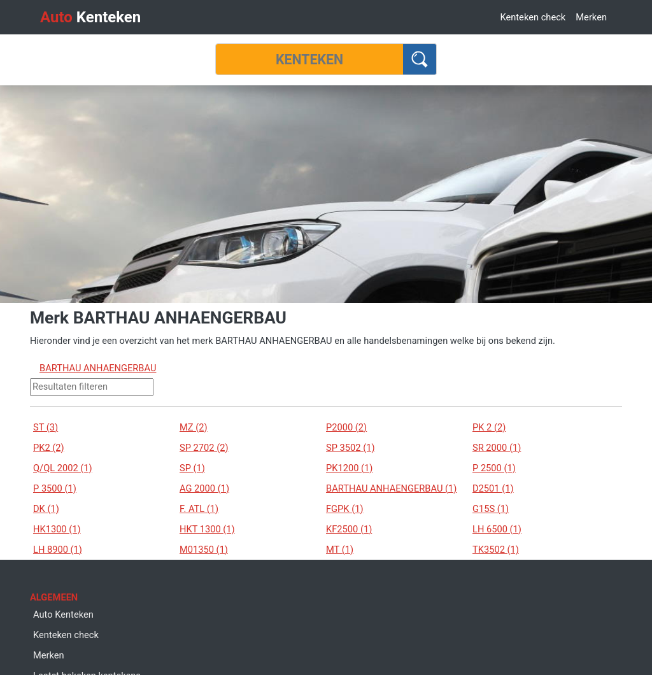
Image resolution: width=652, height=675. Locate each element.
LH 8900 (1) (57, 549)
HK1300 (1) (57, 529)
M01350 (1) (204, 549)
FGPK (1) (345, 509)
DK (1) (46, 509)
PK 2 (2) (489, 427)
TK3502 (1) (495, 549)
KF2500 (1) (349, 529)
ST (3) (45, 427)
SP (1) (192, 468)
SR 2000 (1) (496, 447)
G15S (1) (490, 509)
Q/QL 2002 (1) (62, 468)
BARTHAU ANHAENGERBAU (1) (391, 488)
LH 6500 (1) (496, 529)
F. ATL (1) (199, 509)
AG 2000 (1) (204, 488)
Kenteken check (532, 17)
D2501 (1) (493, 488)
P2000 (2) (346, 427)
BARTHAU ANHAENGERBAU (97, 368)
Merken (591, 17)
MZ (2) (194, 427)
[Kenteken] (309, 59)
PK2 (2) (48, 447)
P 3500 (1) (54, 488)
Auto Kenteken (63, 614)
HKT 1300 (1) (207, 529)
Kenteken (90, 17)
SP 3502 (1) (350, 447)
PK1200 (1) (349, 468)
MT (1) (339, 549)
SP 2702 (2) (204, 447)
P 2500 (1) (494, 468)
